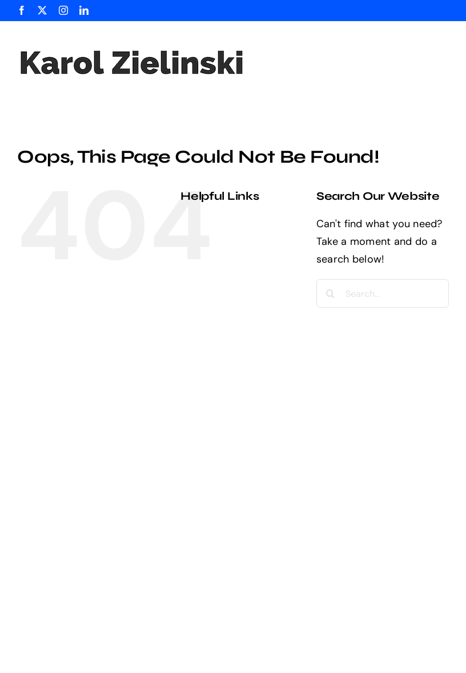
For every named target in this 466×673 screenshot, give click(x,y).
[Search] (330, 293)
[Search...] (382, 293)
